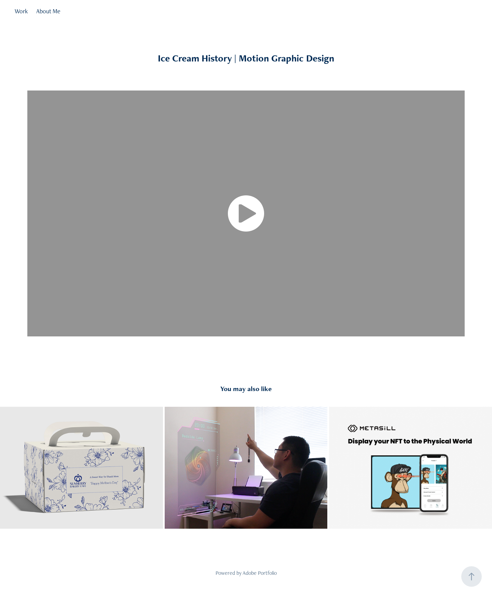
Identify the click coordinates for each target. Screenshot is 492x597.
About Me (48, 11)
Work (21, 11)
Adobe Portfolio (260, 573)
